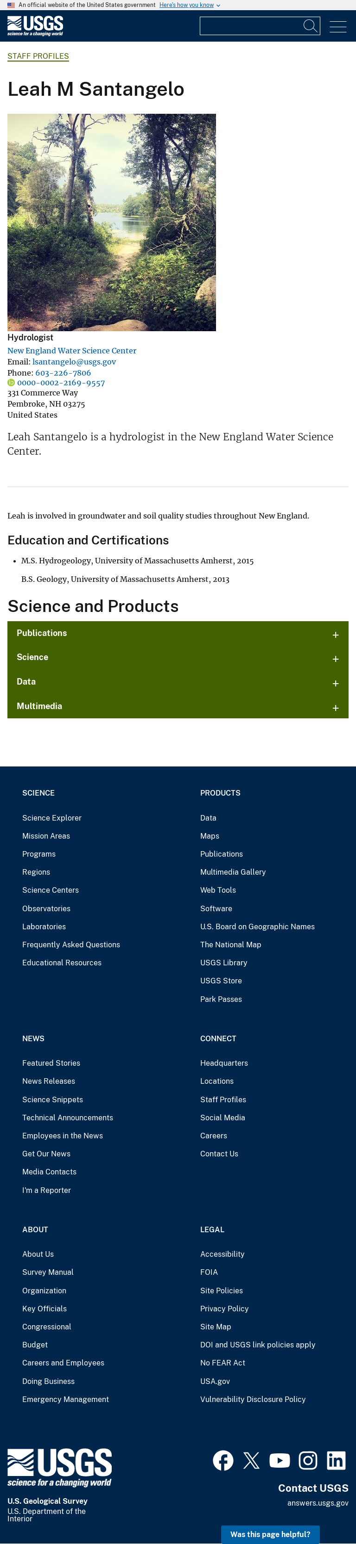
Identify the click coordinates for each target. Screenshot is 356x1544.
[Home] (35, 34)
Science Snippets (52, 1099)
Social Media (222, 1117)
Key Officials (44, 1308)
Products (220, 793)
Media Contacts (49, 1171)
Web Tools (218, 890)
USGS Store (221, 980)
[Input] (260, 26)
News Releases (48, 1081)
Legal (212, 1229)
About (35, 1229)
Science (32, 657)
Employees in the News (62, 1135)
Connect (218, 1038)
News (33, 1038)
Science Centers (50, 890)
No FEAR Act (222, 1363)
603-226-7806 (63, 372)
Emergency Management (65, 1399)
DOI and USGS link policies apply (258, 1344)
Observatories (46, 908)
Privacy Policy (224, 1308)
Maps (209, 836)
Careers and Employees (63, 1363)
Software (216, 908)
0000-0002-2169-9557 (61, 382)
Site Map (215, 1326)
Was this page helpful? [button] (270, 1534)
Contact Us (219, 1153)
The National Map (230, 944)
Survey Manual (48, 1272)
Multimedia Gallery (233, 872)
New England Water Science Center (71, 350)
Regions (36, 872)
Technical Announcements (67, 1117)
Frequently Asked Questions (71, 944)
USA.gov (215, 1381)
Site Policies (221, 1290)
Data (26, 681)
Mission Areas (46, 836)
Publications (42, 633)
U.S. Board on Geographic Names (257, 926)
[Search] (311, 26)
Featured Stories (51, 1063)
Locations (217, 1081)
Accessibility (222, 1254)
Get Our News (46, 1153)
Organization (44, 1290)
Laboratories (44, 926)
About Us (38, 1254)
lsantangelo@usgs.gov (74, 361)
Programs (39, 854)
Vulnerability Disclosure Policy (253, 1399)
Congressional (46, 1326)
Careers (213, 1135)
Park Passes (221, 999)
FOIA (209, 1272)
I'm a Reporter (46, 1190)
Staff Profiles (38, 56)
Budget (35, 1344)
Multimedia (39, 706)
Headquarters (224, 1063)
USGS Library (224, 962)
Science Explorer (52, 818)
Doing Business (48, 1381)
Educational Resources (62, 962)
